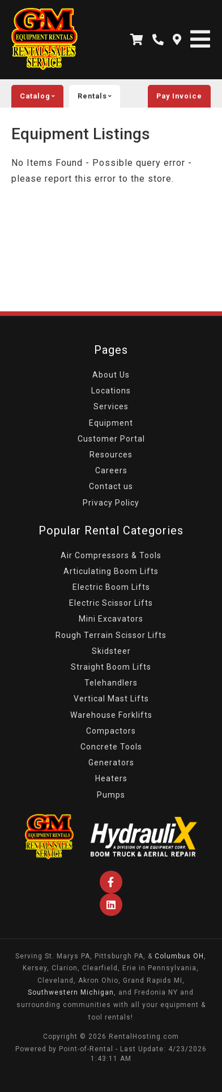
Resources (111, 454)
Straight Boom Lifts (111, 666)
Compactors (111, 730)
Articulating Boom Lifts (111, 571)
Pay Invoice (179, 96)
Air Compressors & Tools (111, 555)
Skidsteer (111, 651)
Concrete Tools (111, 746)
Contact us (111, 486)
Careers (111, 470)
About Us (111, 374)
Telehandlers (111, 682)
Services (111, 406)
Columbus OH (179, 956)
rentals (99, 96)
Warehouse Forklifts (111, 715)
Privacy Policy (111, 502)
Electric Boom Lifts (111, 587)
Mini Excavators (111, 618)
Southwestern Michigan (71, 992)
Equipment (111, 422)
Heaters (111, 778)
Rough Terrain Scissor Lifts (111, 635)
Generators (111, 762)
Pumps (111, 794)
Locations (111, 390)
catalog (41, 96)
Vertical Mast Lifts (111, 698)
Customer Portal (111, 438)
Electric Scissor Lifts (111, 602)
